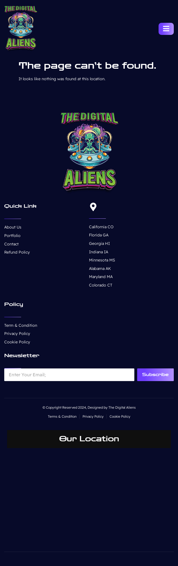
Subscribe (155, 374)
